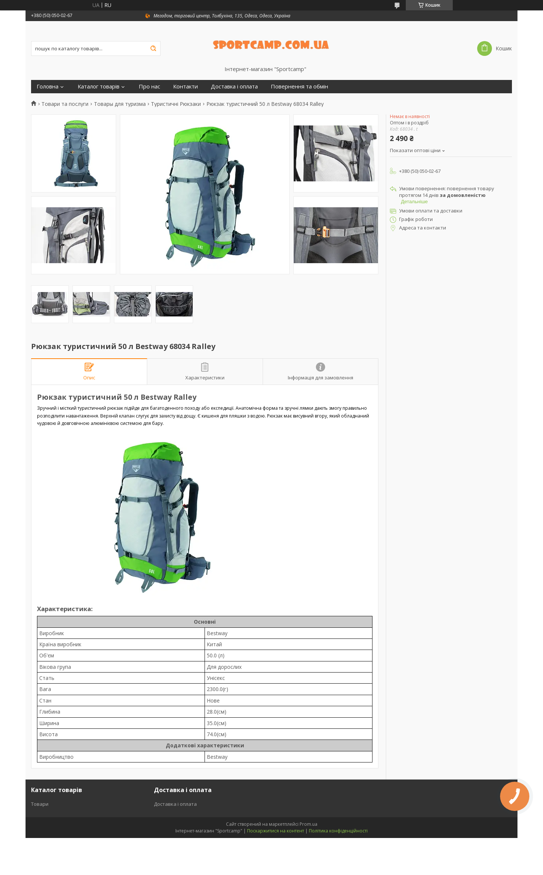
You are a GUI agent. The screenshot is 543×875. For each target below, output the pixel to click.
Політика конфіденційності (338, 831)
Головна (47, 86)
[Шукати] (153, 48)
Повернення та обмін (299, 86)
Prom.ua (308, 824)
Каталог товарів (98, 86)
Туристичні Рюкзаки (176, 104)
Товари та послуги (64, 104)
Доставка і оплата (234, 86)
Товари (39, 804)
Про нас (149, 86)
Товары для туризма (120, 104)
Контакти (185, 86)
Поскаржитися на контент (275, 831)
